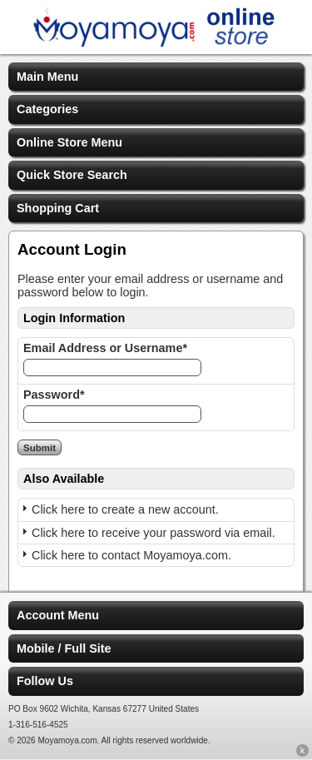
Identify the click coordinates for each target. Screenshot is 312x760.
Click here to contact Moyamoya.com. (131, 555)
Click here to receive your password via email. (153, 532)
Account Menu (58, 615)
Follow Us (45, 681)
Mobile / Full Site (64, 648)
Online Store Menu (69, 142)
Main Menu (47, 76)
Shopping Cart (58, 208)
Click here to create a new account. (125, 509)
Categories (47, 109)
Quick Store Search (72, 174)
